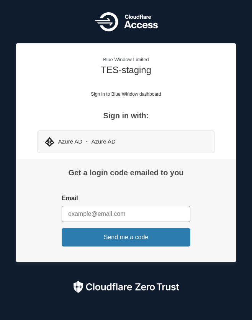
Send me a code (126, 237)
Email (70, 198)
